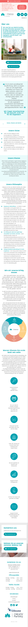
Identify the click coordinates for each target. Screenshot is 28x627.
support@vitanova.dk (14, 572)
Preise (14, 598)
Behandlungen (14, 596)
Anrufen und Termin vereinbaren (22, 7)
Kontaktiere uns (10, 534)
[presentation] (3, 124)
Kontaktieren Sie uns (13, 62)
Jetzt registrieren (10, 548)
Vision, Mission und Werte (14, 123)
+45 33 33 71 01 (13, 66)
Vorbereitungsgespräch (14, 602)
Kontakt (14, 600)
